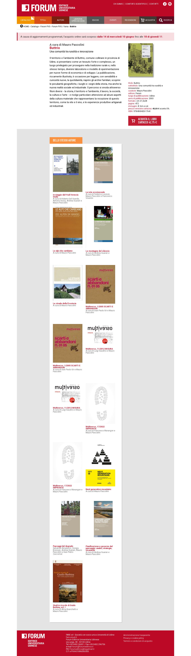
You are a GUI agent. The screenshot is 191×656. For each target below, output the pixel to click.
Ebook (95, 20)
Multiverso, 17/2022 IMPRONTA (95, 428)
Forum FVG (45, 26)
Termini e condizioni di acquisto (137, 641)
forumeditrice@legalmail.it (82, 649)
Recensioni (130, 20)
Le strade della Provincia (64, 303)
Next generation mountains (98, 489)
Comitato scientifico (136, 4)
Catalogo (25, 20)
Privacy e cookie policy (133, 638)
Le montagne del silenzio (98, 251)
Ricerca (165, 20)
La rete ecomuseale (95, 192)
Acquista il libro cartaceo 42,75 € (147, 120)
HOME (26, 26)
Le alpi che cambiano (63, 251)
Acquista (148, 20)
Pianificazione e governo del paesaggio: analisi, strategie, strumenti (99, 548)
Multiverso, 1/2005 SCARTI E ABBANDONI (99, 307)
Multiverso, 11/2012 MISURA (99, 349)
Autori (60, 20)
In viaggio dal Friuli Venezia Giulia (65, 196)
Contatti (153, 4)
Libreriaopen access (78, 20)
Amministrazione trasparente (136, 635)
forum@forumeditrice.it (82, 647)
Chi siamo (118, 4)
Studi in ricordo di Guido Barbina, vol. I (64, 606)
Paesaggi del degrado (63, 546)
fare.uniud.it (71, 637)
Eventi (113, 20)
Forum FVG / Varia (60, 26)
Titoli (43, 20)
